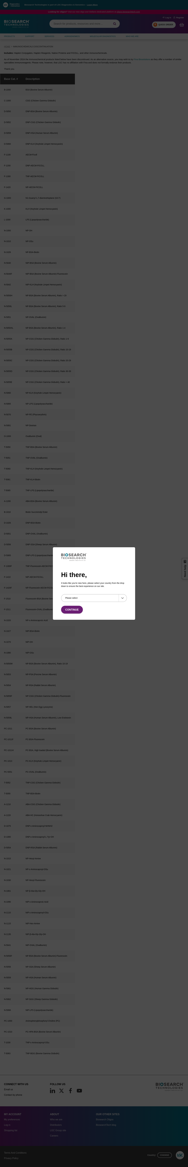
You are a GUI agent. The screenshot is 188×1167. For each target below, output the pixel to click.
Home (7, 46)
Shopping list (10, 1130)
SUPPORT (29, 36)
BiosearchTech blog (106, 1125)
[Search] (114, 23)
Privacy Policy (11, 1158)
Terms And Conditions (15, 1153)
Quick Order (165, 24)
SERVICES (49, 36)
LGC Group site (58, 1130)
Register (178, 17)
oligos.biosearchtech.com (128, 12)
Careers (54, 1135)
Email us (8, 1089)
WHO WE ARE (132, 36)
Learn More (92, 5)
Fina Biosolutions (142, 59)
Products (9, 36)
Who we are (56, 1119)
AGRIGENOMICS (72, 36)
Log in (166, 17)
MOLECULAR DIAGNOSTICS (103, 36)
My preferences (12, 1119)
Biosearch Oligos (104, 1119)
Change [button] (164, 1155)
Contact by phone (13, 1095)
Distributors (56, 1125)
